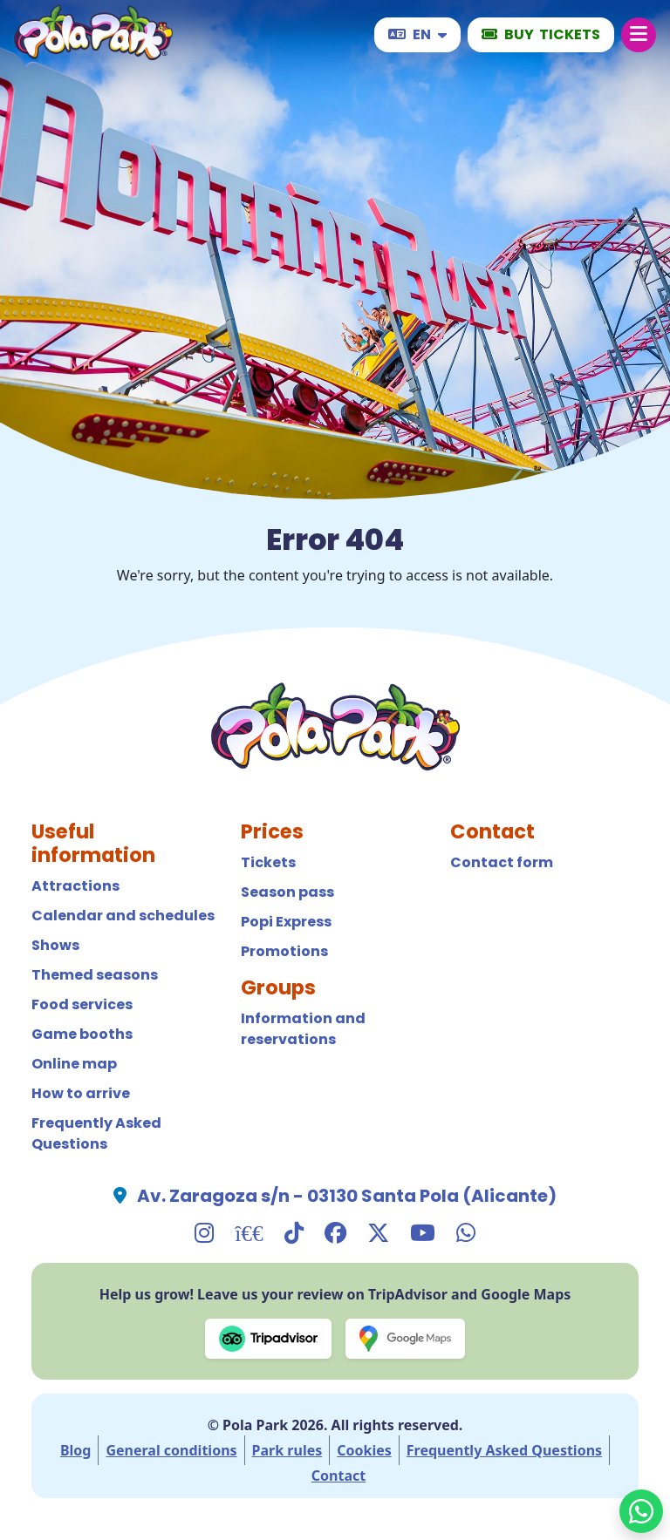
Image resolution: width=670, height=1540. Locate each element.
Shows (55, 945)
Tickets (268, 862)
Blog (76, 1450)
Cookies (364, 1450)
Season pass (287, 892)
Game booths (82, 1034)
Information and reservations (303, 1028)
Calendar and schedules (123, 916)
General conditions (171, 1450)
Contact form (501, 862)
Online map (74, 1064)
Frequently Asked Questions (96, 1133)
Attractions (75, 886)
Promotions (284, 951)
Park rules (287, 1450)
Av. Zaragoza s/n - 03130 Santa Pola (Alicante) (347, 1196)
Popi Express (286, 922)
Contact (338, 1475)
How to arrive (80, 1093)
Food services (82, 1004)
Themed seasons (94, 975)
